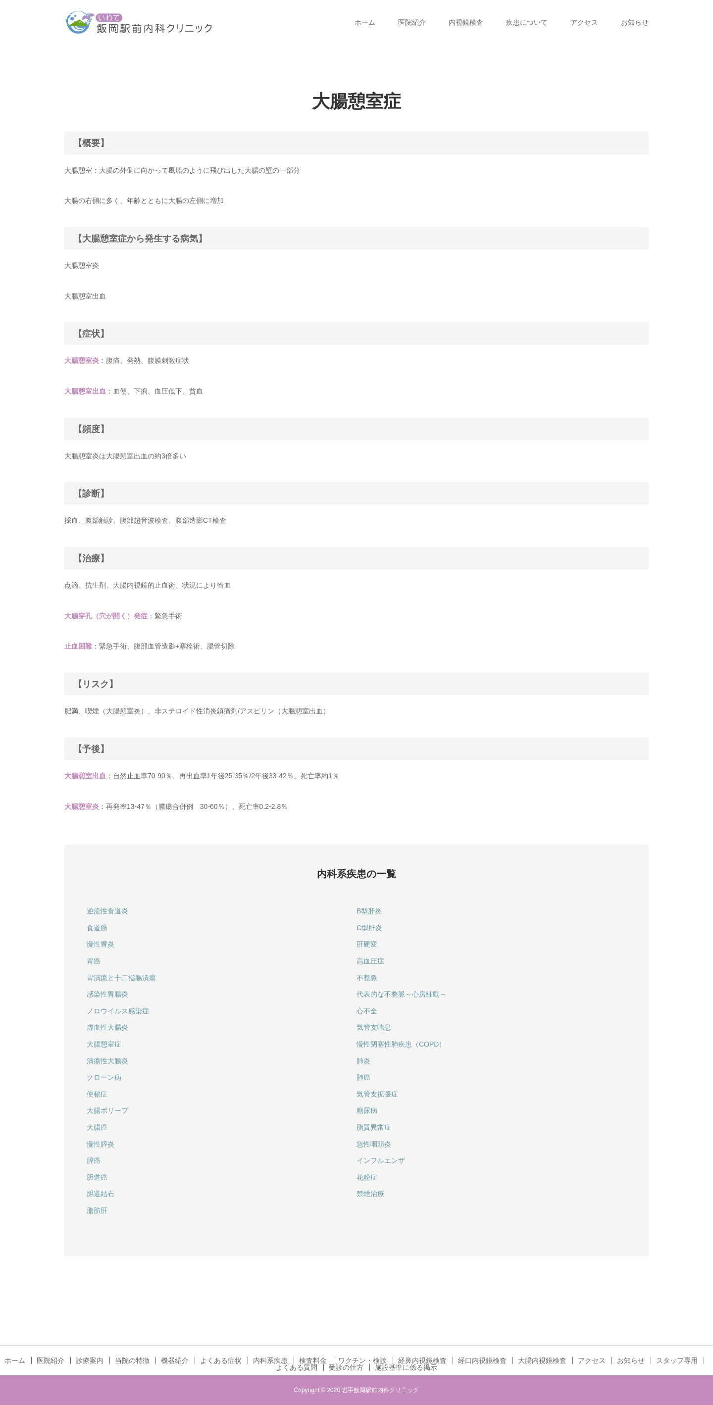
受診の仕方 (346, 1367)
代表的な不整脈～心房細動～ (401, 994)
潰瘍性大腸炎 (107, 1061)
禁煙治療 (370, 1194)
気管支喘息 (373, 1027)
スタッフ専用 (677, 1360)
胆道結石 (100, 1194)
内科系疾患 (270, 1360)
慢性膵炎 (100, 1144)
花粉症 (366, 1177)
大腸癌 (97, 1127)
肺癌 (363, 1077)
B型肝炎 (369, 911)
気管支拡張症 (377, 1094)
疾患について (527, 22)
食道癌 (97, 928)
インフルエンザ (380, 1160)
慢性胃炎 (100, 944)
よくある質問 (296, 1367)
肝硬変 (366, 944)
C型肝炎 (369, 928)
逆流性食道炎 (107, 911)
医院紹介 (412, 22)
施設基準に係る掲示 (406, 1367)
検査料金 (313, 1360)
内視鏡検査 (466, 22)
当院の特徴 (132, 1360)
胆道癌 (97, 1177)
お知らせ (635, 22)
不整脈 (366, 978)
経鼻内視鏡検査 (422, 1360)
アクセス (584, 22)
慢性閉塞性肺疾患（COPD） (401, 1044)
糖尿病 (366, 1110)
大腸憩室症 (104, 1044)
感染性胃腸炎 (107, 994)
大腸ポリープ (107, 1110)
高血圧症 (370, 961)
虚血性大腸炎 (107, 1027)
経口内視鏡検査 (482, 1360)
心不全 (366, 1011)
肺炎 (363, 1061)
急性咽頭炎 (373, 1144)
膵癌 (94, 1160)
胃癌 (94, 961)
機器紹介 (175, 1360)
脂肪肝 (97, 1210)
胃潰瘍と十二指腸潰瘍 (121, 978)
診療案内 (89, 1360)
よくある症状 (221, 1360)
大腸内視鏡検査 (542, 1360)
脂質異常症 (373, 1127)
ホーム (365, 22)
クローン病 (104, 1077)
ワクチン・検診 (362, 1360)
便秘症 (97, 1094)
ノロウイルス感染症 (118, 1011)
